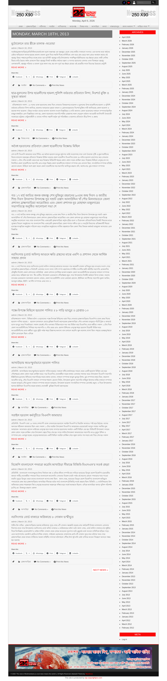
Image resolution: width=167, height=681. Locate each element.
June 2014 (126, 554)
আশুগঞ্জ (73, 26)
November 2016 (128, 448)
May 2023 (126, 166)
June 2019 (126, 334)
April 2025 (126, 81)
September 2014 (129, 543)
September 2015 (129, 499)
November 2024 (128, 100)
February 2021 (128, 265)
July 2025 (126, 70)
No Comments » (39, 85)
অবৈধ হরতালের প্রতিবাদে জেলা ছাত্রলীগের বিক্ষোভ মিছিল (45, 146)
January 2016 (127, 485)
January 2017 (127, 441)
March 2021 (127, 261)
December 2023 (128, 140)
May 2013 (126, 602)
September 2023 (129, 151)
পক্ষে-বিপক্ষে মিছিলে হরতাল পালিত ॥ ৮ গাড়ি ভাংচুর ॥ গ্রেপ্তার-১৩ (50, 310)
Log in (124, 639)
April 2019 (126, 342)
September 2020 (129, 283)
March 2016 (127, 477)
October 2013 (127, 584)
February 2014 (128, 569)
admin (14, 48)
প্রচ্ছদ (21, 26)
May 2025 (126, 77)
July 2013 (126, 595)
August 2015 (127, 503)
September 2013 (129, 587)
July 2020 (126, 290)
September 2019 (129, 323)
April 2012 (126, 620)
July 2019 (126, 331)
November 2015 (128, 492)
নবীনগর (43, 26)
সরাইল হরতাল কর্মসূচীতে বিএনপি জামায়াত (36, 415)
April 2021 (126, 257)
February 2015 (128, 525)
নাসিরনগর (62, 26)
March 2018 (127, 389)
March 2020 (127, 305)
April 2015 (126, 518)
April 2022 (126, 213)
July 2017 (126, 419)
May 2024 (126, 121)
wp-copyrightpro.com (93, 678)
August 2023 (127, 155)
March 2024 (127, 129)
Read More (17, 67)
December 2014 (128, 532)
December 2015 (128, 488)
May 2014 (126, 558)
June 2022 (126, 206)
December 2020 (128, 272)
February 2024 (128, 133)
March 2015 (127, 521)
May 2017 (126, 426)
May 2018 (126, 382)
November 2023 (128, 144)
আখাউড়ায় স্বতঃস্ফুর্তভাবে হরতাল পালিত (35, 362)
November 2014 (128, 536)
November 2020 (128, 276)
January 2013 (127, 617)
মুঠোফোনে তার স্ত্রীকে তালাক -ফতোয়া (33, 43)
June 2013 (126, 598)
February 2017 (128, 437)
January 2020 (127, 312)
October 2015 (127, 496)
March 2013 (127, 609)
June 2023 (126, 162)
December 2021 (128, 228)
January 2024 (127, 136)
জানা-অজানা (128, 26)
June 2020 (126, 294)
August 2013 (127, 591)
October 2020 (127, 279)
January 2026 (127, 48)
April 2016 (126, 474)
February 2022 (128, 221)
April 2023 (126, 169)
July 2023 (126, 158)
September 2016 (129, 455)
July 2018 (126, 375)
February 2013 (128, 613)
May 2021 (126, 254)
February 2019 (128, 349)
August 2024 (127, 110)
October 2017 (127, 408)
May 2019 (126, 338)
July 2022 (126, 202)
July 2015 (126, 507)
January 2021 (127, 268)
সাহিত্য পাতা (142, 26)
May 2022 (126, 210)
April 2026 (126, 37)
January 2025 (127, 92)
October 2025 (127, 59)
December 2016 (128, 444)
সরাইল (51, 26)
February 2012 (128, 628)
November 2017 (128, 404)
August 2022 (127, 199)
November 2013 (128, 580)
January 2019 (127, 353)
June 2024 (126, 118)
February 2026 (128, 45)
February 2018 (128, 393)
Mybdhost (89, 674)
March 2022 (127, 217)
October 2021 (127, 235)
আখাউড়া (95, 26)
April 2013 (126, 606)
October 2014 (127, 540)
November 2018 (128, 360)
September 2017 (129, 411)
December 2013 (128, 576)
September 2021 (129, 239)
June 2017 (126, 422)
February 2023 (128, 177)
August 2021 (127, 243)
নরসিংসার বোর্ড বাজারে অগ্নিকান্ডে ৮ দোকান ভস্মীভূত (42, 517)
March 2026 (127, 41)
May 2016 (126, 470)
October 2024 (127, 103)
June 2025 (126, 74)
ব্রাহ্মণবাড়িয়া (31, 26)
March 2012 (127, 624)
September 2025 (129, 63)
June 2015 (126, 510)
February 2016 (128, 481)
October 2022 (127, 191)
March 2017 (127, 433)
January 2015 (127, 529)
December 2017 (128, 400)
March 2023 (127, 173)
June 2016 (126, 466)
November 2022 (128, 188)
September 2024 (129, 107)
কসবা (104, 26)
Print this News (58, 85)
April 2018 (126, 386)
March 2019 (127, 345)
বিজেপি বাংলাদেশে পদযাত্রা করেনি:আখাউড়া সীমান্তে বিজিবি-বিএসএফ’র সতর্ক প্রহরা (60, 464)
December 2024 (128, 96)
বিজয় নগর (84, 26)
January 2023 (127, 180)
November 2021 (128, 232)
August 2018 (127, 371)
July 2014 (126, 551)
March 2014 (127, 565)
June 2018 (126, 378)
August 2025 (127, 66)
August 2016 (127, 459)
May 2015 (126, 514)
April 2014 (126, 562)
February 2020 (128, 309)
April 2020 (126, 301)
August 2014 (127, 547)
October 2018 (127, 364)
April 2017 (126, 430)
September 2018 (129, 367)
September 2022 (129, 195)
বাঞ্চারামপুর (114, 26)
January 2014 (127, 573)
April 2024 (126, 125)
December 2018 (128, 356)
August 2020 (127, 287)
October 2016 (127, 452)
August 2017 (127, 415)
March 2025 (127, 85)
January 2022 (127, 224)
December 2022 (128, 184)
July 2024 (126, 114)
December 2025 (128, 52)
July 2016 (126, 463)
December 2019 (128, 316)
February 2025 (128, 89)
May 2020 (126, 298)
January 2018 (127, 397)
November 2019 (128, 320)
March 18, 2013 (25, 48)
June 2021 (126, 250)
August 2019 (127, 327)
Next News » (100, 570)
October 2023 (127, 147)
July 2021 (126, 246)
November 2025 (128, 56)
